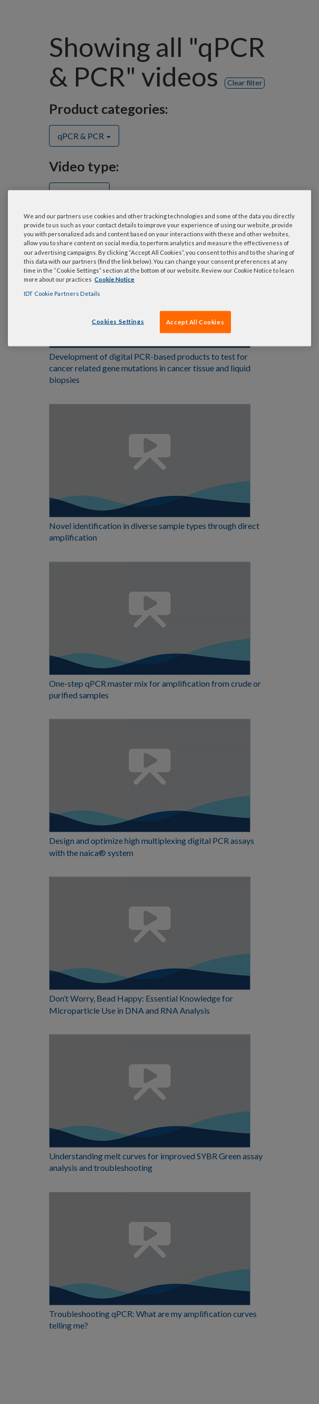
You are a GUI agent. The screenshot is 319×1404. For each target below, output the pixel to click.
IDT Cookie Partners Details (62, 293)
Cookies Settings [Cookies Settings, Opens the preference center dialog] (118, 321)
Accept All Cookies (195, 321)
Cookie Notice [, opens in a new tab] (114, 278)
